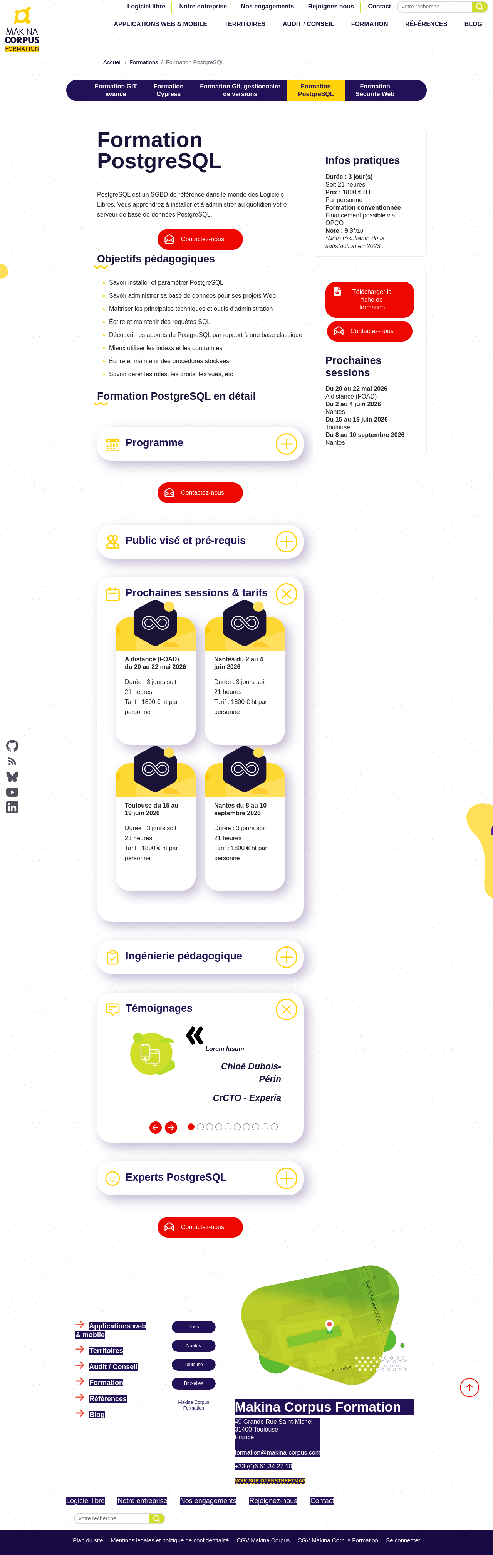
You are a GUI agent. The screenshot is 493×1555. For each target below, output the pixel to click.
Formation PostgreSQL (316, 90)
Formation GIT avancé (116, 90)
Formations (143, 62)
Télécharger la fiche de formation (372, 299)
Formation (369, 24)
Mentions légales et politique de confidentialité (170, 1540)
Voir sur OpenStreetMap (270, 1480)
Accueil (112, 62)
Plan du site (88, 1540)
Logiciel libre (146, 6)
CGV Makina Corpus (263, 1540)
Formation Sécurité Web (374, 90)
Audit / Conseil (308, 24)
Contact (379, 6)
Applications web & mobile (160, 24)
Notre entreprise (203, 6)
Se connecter (403, 1540)
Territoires (244, 24)
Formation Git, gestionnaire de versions (240, 90)
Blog (473, 24)
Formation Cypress (169, 90)
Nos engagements (267, 6)
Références (426, 24)
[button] (155, 1127)
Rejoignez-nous (331, 6)
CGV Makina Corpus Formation (338, 1540)
